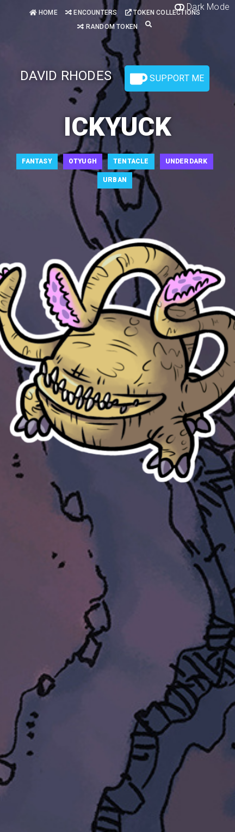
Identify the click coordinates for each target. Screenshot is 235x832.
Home (43, 12)
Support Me (167, 79)
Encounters (91, 12)
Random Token (107, 27)
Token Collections (163, 12)
